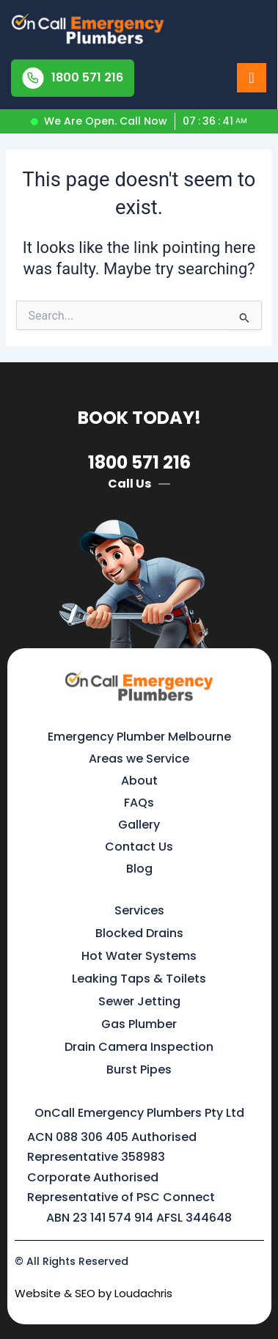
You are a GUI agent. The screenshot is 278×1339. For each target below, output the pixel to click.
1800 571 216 (139, 462)
